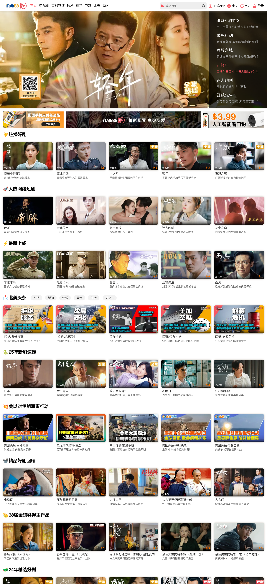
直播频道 (58, 5)
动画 (106, 5)
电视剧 (44, 5)
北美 (97, 5)
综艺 (79, 5)
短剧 (70, 5)
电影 (88, 5)
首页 (33, 5)
